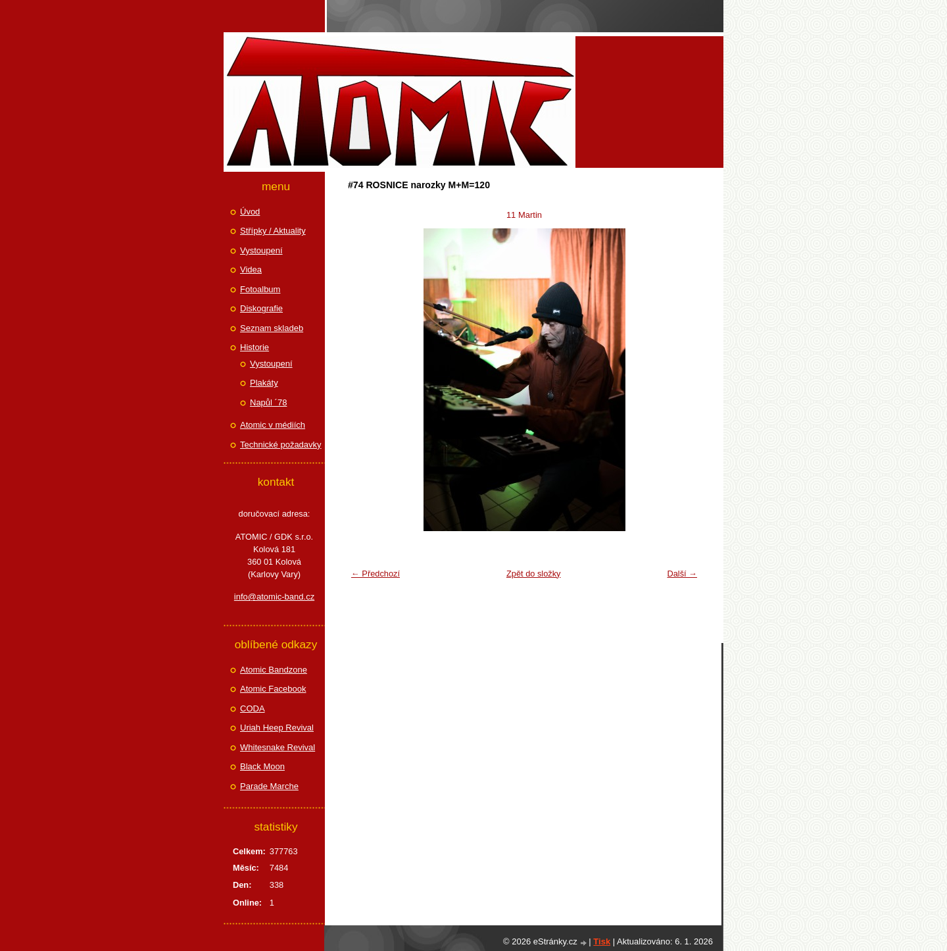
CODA (252, 708)
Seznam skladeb (271, 328)
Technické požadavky (281, 445)
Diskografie (261, 308)
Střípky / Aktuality (273, 231)
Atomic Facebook (273, 689)
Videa (251, 269)
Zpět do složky (533, 573)
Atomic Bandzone (273, 670)
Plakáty (264, 383)
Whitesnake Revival (277, 747)
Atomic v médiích (272, 425)
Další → (682, 573)
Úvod (250, 212)
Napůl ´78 (268, 402)
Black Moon (262, 766)
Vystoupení (261, 250)
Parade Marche (269, 786)
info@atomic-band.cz (274, 597)
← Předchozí (375, 573)
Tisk (601, 941)
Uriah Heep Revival (277, 728)
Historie (254, 347)
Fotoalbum (260, 289)
